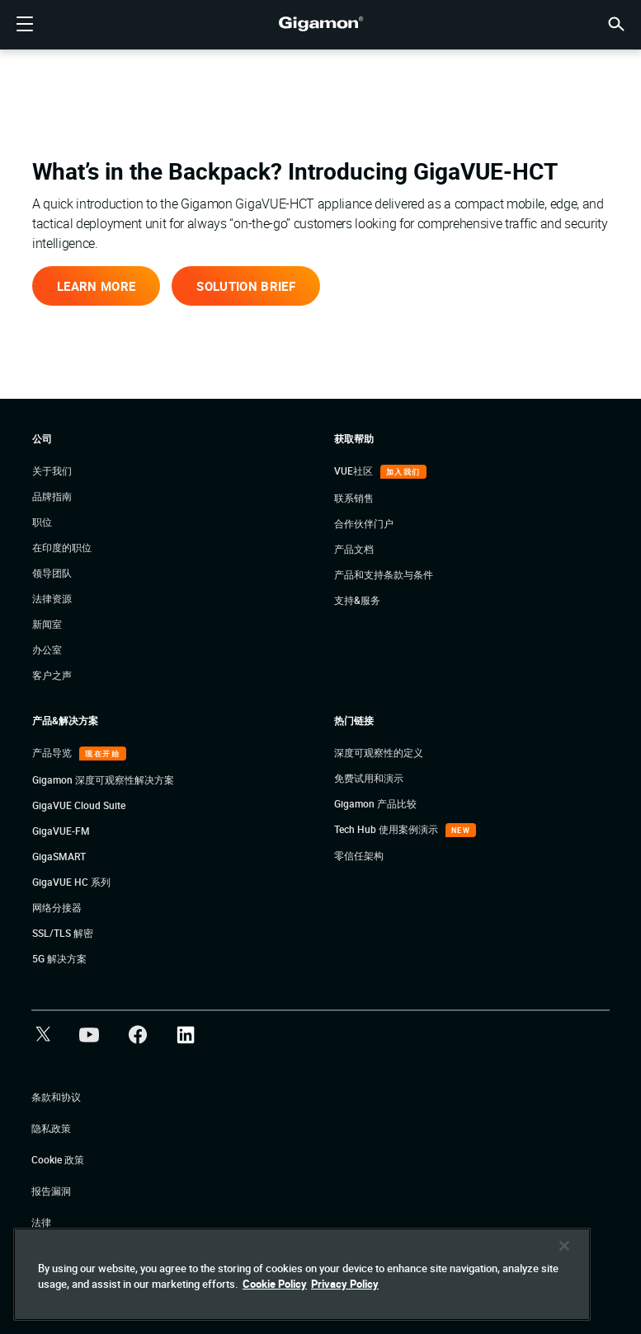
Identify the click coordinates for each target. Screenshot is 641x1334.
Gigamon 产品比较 (375, 803)
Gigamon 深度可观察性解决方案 (103, 779)
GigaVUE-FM (61, 830)
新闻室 (47, 623)
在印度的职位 (62, 547)
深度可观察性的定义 (378, 752)
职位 (42, 521)
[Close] (564, 1246)
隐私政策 (51, 1128)
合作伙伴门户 (364, 523)
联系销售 (354, 497)
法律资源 (52, 598)
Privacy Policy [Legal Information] (345, 1283)
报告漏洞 (51, 1190)
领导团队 (52, 572)
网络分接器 (57, 907)
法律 (41, 1222)
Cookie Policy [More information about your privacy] (275, 1283)
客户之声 (52, 674)
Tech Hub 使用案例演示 (387, 829)
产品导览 (53, 752)
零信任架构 (359, 855)
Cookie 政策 (57, 1159)
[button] (616, 23)
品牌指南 (52, 496)
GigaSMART (59, 856)
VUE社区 (354, 470)
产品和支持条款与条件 (383, 574)
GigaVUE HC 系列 (71, 881)
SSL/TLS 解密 (62, 932)
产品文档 (354, 548)
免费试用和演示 (368, 777)
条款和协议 (56, 1096)
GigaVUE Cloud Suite (78, 805)
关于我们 (52, 470)
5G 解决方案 (59, 958)
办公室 (47, 649)
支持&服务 (357, 599)
